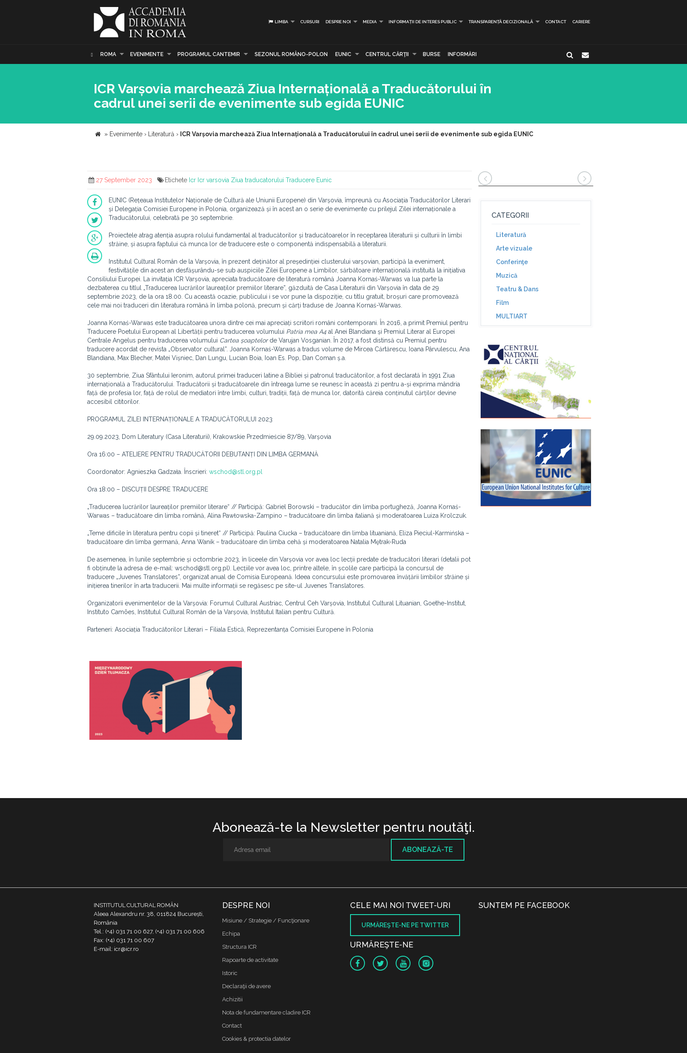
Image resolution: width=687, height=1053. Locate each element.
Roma (108, 54)
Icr (192, 180)
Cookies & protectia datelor (256, 1038)
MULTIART (512, 316)
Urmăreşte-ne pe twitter (405, 925)
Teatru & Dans (517, 289)
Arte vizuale (514, 248)
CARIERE (581, 21)
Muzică (506, 275)
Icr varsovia (213, 180)
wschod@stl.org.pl (235, 471)
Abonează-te (427, 849)
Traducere (300, 180)
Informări (462, 54)
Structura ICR (239, 946)
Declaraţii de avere (246, 986)
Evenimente (146, 54)
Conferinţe (512, 261)
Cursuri (309, 21)
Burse (431, 54)
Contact (555, 21)
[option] (165, 701)
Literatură (511, 234)
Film (502, 302)
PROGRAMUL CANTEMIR (208, 54)
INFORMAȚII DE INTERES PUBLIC (423, 21)
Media (370, 21)
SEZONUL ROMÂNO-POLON (291, 54)
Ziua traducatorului (257, 180)
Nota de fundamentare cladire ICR (266, 1012)
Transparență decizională (500, 21)
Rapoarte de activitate (250, 960)
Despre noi (338, 21)
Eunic (324, 180)
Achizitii (232, 999)
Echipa (231, 933)
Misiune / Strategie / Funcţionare (265, 920)
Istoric (229, 973)
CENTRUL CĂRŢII (387, 54)
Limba (278, 21)
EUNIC (343, 54)
